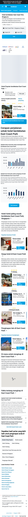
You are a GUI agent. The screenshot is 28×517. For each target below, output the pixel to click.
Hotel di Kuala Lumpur (7, 468)
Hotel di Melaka (5, 474)
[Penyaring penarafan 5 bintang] (20, 103)
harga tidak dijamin (14, 496)
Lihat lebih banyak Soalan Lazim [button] (14, 427)
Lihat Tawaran (20, 115)
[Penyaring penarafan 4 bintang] (13, 103)
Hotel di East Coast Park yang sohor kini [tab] (11, 450)
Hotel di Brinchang (6, 476)
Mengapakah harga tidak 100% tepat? (14, 506)
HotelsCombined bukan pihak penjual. (14, 501)
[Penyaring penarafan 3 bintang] (8, 103)
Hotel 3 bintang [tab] (5, 443)
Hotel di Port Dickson (7, 472)
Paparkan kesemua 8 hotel (8, 235)
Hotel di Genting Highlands (8, 482)
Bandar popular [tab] (18, 439)
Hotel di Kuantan (5, 478)
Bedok (16, 516)
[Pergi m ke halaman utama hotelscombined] (11, 6)
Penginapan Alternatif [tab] (7, 460)
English (19, 2)
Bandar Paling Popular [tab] (7, 439)
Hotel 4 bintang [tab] (15, 443)
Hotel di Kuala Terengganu (8, 470)
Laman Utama (9, 513)
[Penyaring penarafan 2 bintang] (3, 103)
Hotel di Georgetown (6, 480)
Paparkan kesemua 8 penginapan (10, 335)
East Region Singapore (6, 516)
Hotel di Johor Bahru (6, 486)
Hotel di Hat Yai (5, 488)
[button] (26, 2)
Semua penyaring (21, 99)
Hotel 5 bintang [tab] (5, 446)
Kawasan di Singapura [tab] (7, 453)
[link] (14, 121)
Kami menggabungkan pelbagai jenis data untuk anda (14, 503)
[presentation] (5, 88)
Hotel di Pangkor (5, 484)
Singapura (16, 513)
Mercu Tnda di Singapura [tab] (8, 457)
